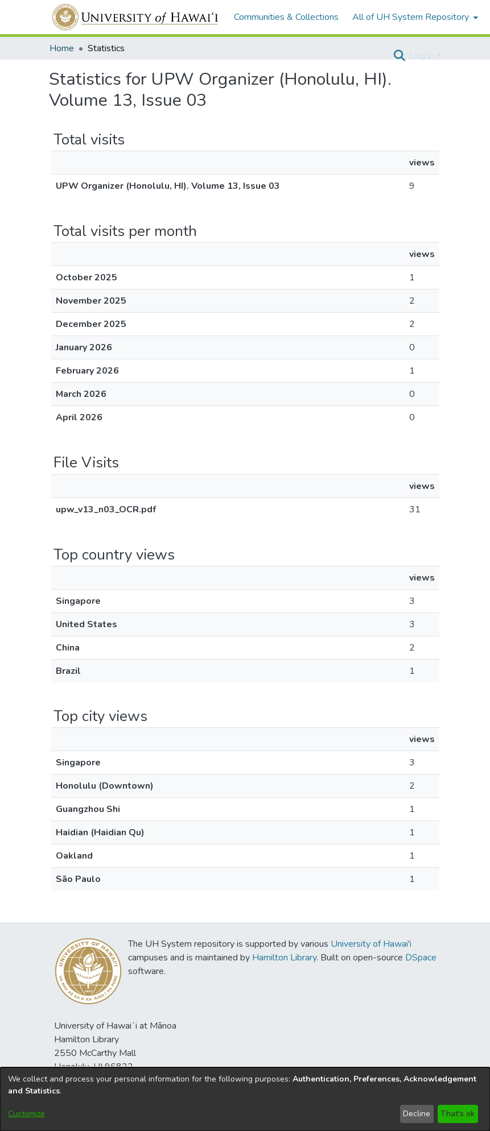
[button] (400, 56)
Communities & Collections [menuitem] (286, 17)
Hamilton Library (284, 957)
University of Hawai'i (371, 944)
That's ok (457, 1113)
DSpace (421, 957)
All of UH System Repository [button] (410, 17)
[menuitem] (414, 17)
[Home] (136, 17)
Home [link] (62, 48)
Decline (416, 1113)
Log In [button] (423, 55)
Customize (26, 1113)
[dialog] (245, 1099)
